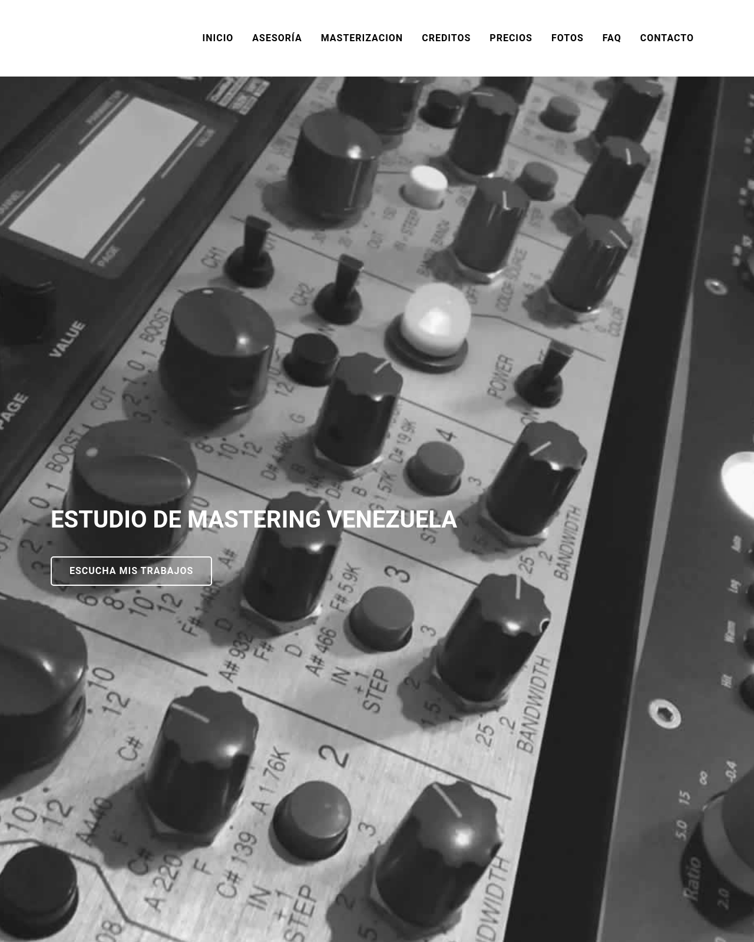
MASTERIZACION (362, 38)
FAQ (612, 38)
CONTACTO (667, 38)
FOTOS (567, 38)
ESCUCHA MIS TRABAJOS (131, 570)
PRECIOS (511, 38)
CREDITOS (446, 38)
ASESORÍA (277, 38)
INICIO (218, 38)
